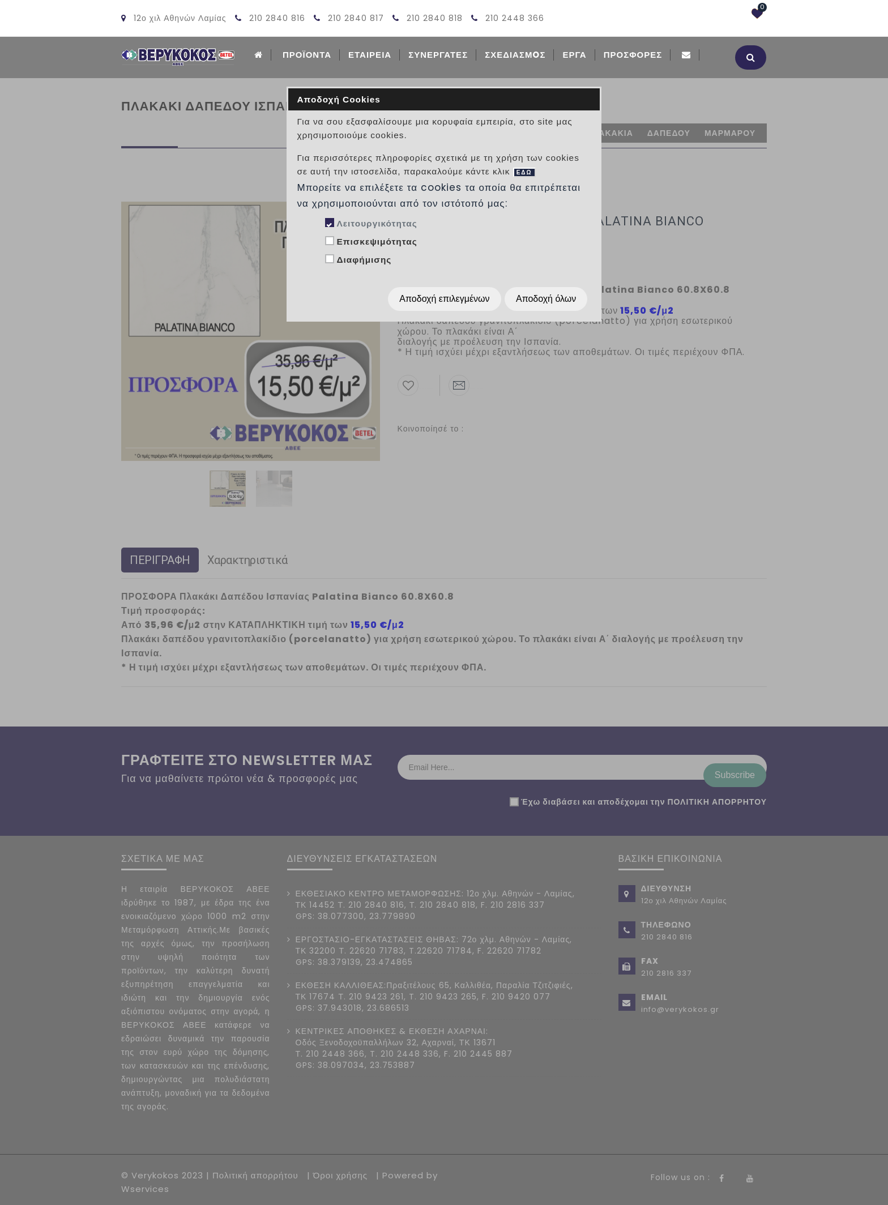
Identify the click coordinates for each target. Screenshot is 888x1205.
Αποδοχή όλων (546, 299)
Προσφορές (633, 55)
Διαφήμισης (363, 259)
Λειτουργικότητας (376, 223)
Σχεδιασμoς (515, 55)
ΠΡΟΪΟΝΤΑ (307, 55)
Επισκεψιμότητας (376, 241)
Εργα (574, 55)
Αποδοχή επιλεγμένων (444, 299)
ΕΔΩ (524, 172)
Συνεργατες (438, 55)
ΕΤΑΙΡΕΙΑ (369, 55)
